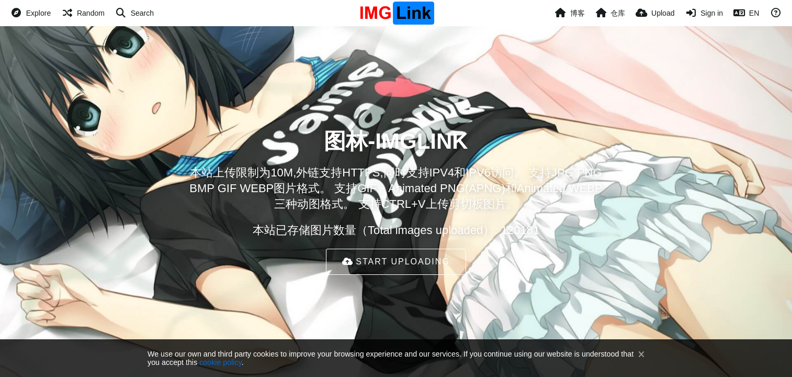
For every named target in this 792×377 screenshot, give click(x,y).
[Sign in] (704, 13)
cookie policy (220, 362)
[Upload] (655, 13)
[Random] (83, 13)
